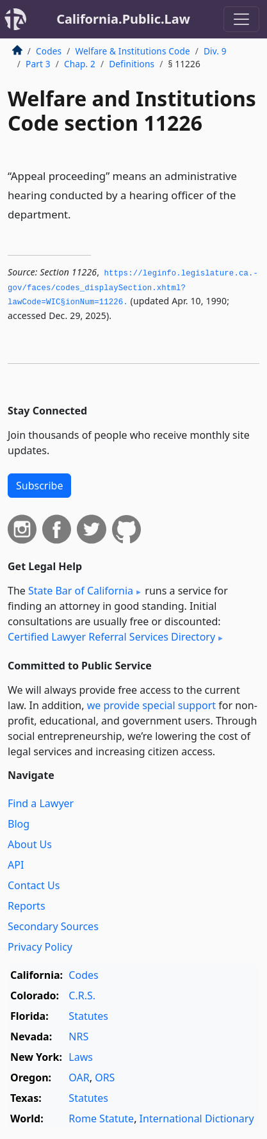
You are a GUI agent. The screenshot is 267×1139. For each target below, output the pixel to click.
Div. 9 (215, 51)
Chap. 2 (79, 64)
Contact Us (34, 885)
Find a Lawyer (41, 803)
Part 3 (38, 64)
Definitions (131, 64)
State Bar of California (80, 591)
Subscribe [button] (39, 486)
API (16, 865)
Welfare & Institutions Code (132, 51)
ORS (105, 1077)
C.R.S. (82, 995)
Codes (48, 51)
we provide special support (151, 705)
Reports (26, 906)
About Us (30, 844)
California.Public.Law (123, 19)
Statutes (88, 1016)
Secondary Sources (53, 926)
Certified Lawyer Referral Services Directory (111, 637)
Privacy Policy (40, 947)
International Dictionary (197, 1118)
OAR (79, 1077)
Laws (81, 1057)
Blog (18, 824)
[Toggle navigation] (241, 19)
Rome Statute (101, 1118)
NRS (78, 1036)
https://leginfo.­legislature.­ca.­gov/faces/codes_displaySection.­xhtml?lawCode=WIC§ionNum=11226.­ (133, 288)
